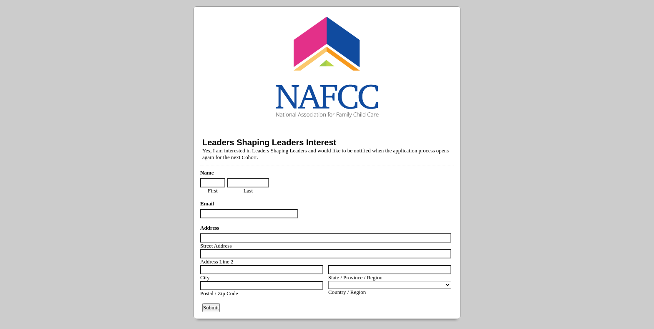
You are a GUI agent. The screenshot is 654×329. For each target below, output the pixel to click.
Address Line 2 (216, 261)
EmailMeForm (327, 67)
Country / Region (347, 292)
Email (207, 203)
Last (248, 190)
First (213, 190)
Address (209, 228)
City (204, 277)
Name (207, 173)
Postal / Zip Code (219, 293)
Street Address (215, 246)
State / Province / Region (355, 277)
